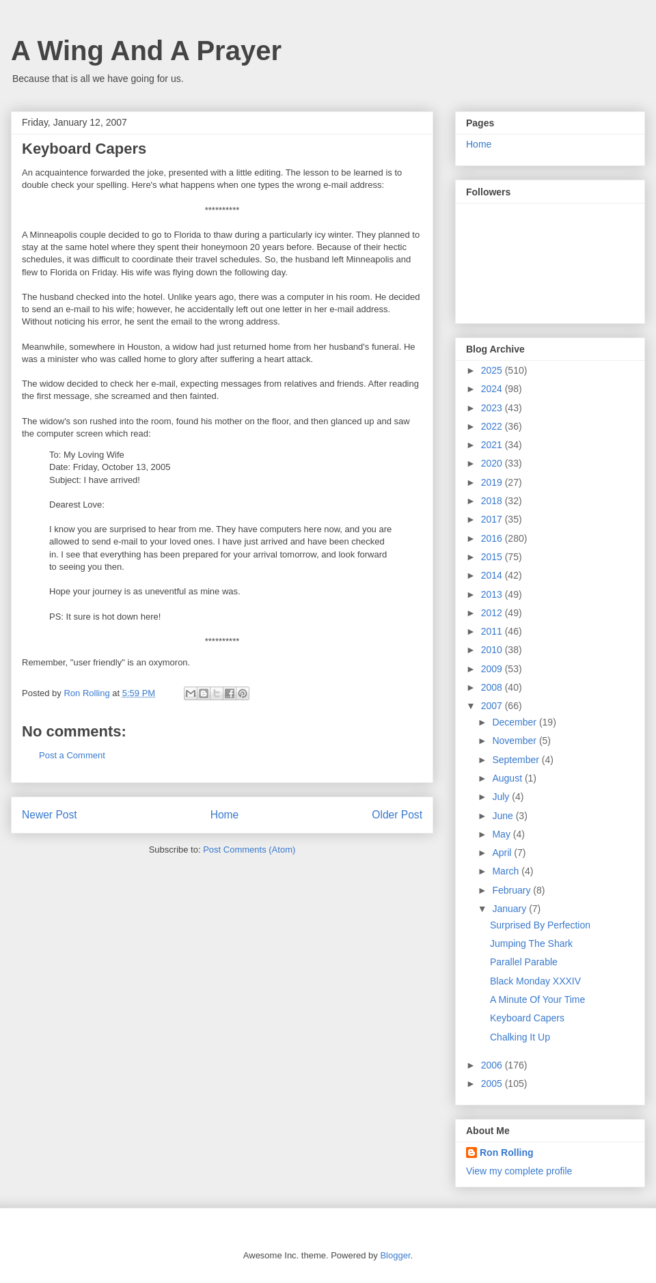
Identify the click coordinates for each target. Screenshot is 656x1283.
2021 (493, 444)
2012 (493, 612)
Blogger (395, 1255)
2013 (493, 594)
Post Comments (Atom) (249, 849)
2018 (493, 500)
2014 (493, 575)
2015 (493, 556)
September (516, 759)
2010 (493, 649)
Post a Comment (72, 755)
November (515, 740)
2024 (493, 388)
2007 (493, 705)
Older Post (397, 814)
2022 (493, 426)
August (508, 778)
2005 (493, 1083)
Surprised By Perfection (540, 925)
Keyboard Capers (527, 1017)
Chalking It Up (520, 1037)
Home (224, 814)
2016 (493, 538)
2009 (493, 668)
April (503, 852)
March (506, 871)
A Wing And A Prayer (146, 51)
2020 (493, 463)
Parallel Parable (524, 961)
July (502, 796)
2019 (493, 482)
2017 (493, 519)
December (515, 722)
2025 (493, 370)
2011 (493, 631)
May (502, 834)
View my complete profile (519, 1170)
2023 (493, 407)
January (510, 908)
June (503, 815)
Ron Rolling (507, 1152)
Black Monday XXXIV (535, 981)
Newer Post (49, 814)
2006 (493, 1065)
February (512, 890)
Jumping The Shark (531, 943)
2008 (493, 687)
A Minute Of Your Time (537, 999)
